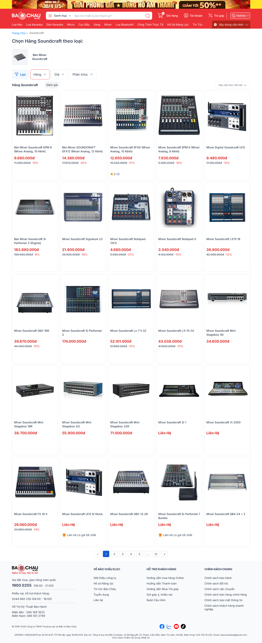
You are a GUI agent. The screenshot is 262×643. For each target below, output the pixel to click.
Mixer (108, 24)
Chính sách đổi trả (216, 583)
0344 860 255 (21, 599)
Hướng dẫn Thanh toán (162, 583)
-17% (131, 162)
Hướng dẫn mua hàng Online (165, 578)
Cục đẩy (84, 24)
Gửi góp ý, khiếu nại (159, 594)
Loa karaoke (34, 24)
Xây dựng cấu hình (231, 24)
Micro (70, 24)
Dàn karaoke (54, 24)
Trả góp (219, 15)
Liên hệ (98, 600)
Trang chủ (18, 33)
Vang (97, 24)
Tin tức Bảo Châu (105, 589)
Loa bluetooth (124, 24)
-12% (228, 254)
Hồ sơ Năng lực (104, 583)
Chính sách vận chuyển (219, 589)
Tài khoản (196, 15)
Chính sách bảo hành (218, 578)
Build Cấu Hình (156, 600)
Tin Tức (198, 24)
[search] (147, 15)
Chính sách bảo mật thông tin (223, 600)
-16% (178, 162)
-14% (177, 254)
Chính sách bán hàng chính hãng (225, 594)
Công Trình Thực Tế (150, 24)
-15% (35, 162)
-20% (83, 162)
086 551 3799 (36, 615)
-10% (36, 346)
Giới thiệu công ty (105, 578)
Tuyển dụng (101, 594)
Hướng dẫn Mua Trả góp (163, 589)
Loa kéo (17, 24)
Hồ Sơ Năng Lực (178, 24)
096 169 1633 (35, 612)
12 (156, 554)
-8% (37, 254)
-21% (130, 254)
